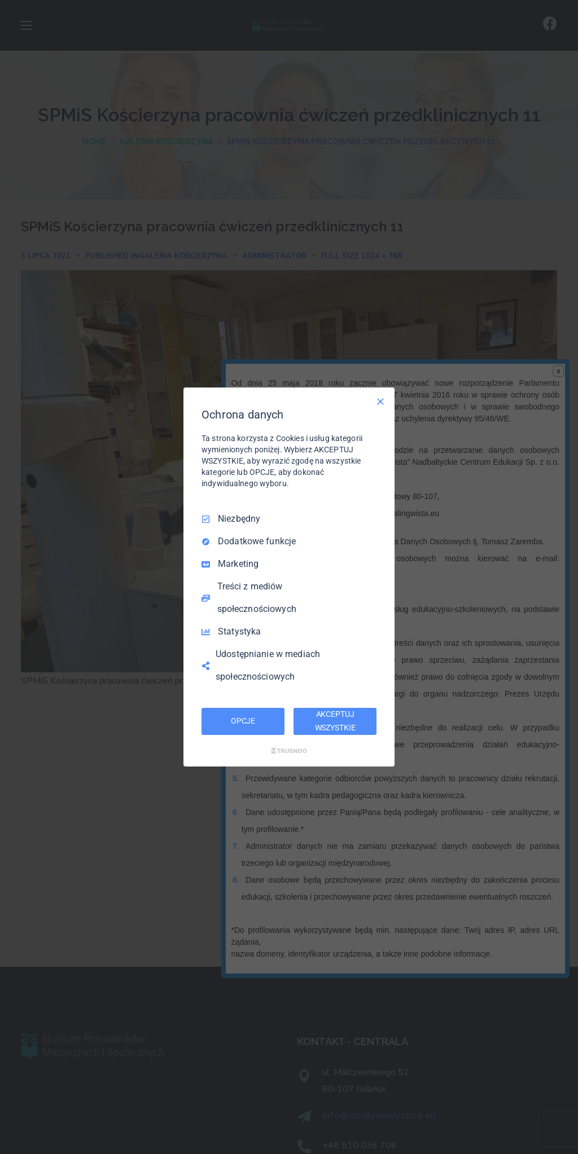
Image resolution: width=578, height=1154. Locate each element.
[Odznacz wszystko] (380, 401)
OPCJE (243, 720)
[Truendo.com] (289, 750)
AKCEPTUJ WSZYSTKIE (335, 721)
